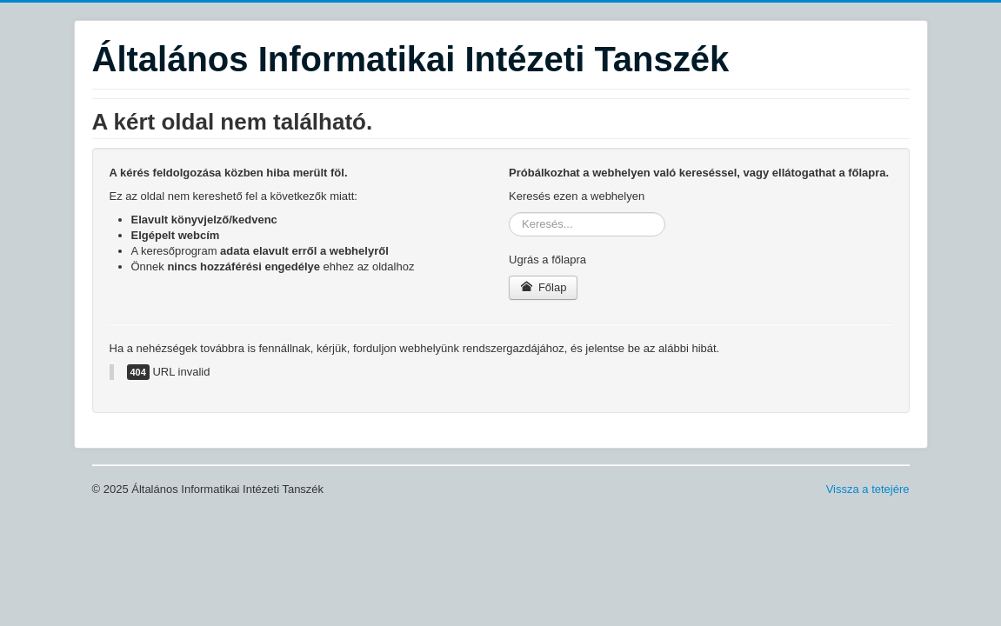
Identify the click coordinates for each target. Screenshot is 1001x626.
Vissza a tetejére (868, 489)
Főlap (543, 287)
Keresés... (509, 212)
